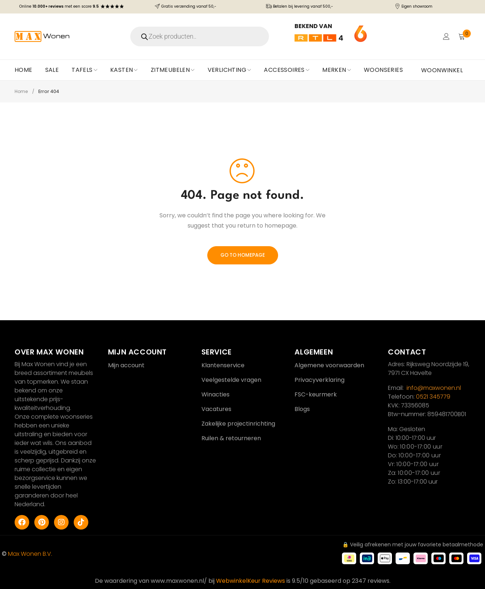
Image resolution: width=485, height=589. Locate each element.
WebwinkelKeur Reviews (250, 581)
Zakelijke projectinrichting (238, 423)
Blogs (302, 409)
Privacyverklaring (319, 380)
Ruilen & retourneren (231, 438)
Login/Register (446, 36)
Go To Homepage (242, 255)
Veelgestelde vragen (231, 380)
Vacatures (216, 409)
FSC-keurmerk (316, 394)
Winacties (215, 394)
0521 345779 (433, 396)
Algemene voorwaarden (329, 365)
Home (22, 91)
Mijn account (126, 365)
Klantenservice (223, 365)
